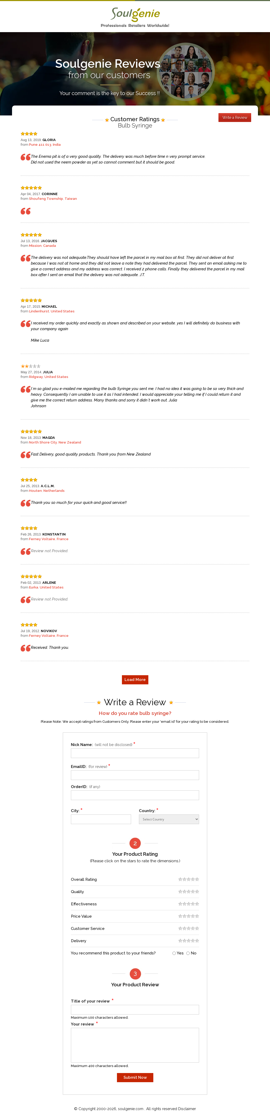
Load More (135, 679)
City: (77, 810)
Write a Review (234, 117)
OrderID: (85, 786)
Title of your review (92, 1000)
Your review (84, 1023)
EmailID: (91, 765)
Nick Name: (104, 744)
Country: (149, 810)
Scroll (260, 1104)
